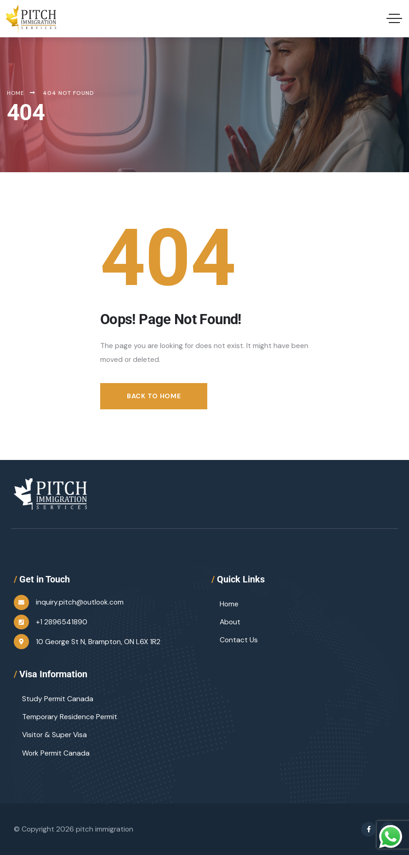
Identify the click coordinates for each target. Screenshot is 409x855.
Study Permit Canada (57, 699)
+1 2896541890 (61, 622)
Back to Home (154, 396)
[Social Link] (368, 829)
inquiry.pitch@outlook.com (80, 602)
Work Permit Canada (56, 753)
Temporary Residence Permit (69, 716)
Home (229, 604)
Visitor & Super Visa (54, 734)
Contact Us (239, 640)
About (230, 622)
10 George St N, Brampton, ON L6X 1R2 (98, 641)
